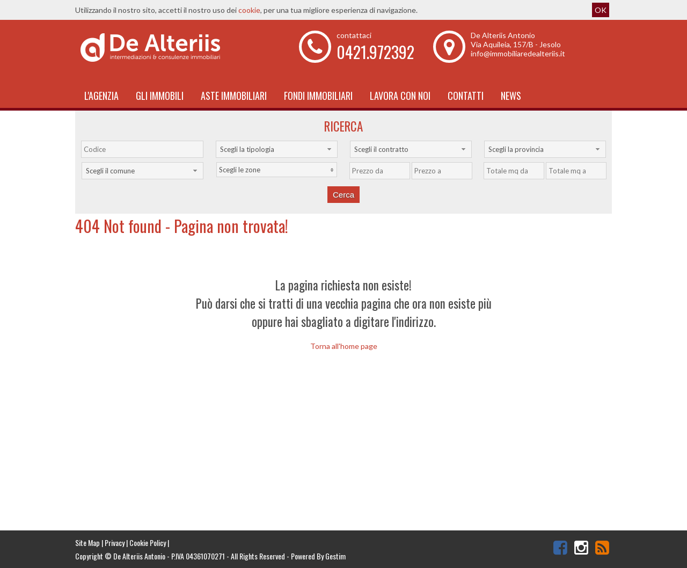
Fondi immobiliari (318, 96)
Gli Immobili (160, 96)
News (511, 96)
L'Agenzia (101, 96)
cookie (249, 9)
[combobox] (277, 149)
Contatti (466, 96)
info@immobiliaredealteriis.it (518, 53)
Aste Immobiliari (234, 96)
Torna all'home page (343, 346)
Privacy (115, 542)
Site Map (87, 542)
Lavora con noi (400, 96)
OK (600, 9)
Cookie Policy (147, 542)
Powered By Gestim (318, 556)
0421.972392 (375, 52)
